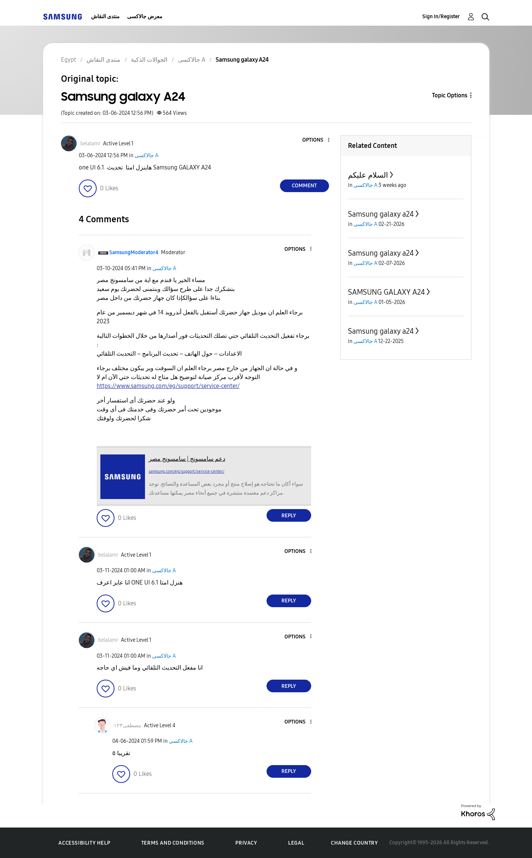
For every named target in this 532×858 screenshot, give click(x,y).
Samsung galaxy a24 (381, 214)
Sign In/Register (441, 16)
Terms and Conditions (172, 843)
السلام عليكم (368, 175)
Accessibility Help (84, 843)
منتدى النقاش (105, 16)
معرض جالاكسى (144, 16)
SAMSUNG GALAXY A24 (386, 292)
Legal (296, 843)
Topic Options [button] (449, 95)
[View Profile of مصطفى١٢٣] (127, 725)
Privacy (246, 843)
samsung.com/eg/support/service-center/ (187, 471)
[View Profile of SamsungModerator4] (133, 252)
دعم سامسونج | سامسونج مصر (187, 458)
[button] (316, 140)
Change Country (354, 843)
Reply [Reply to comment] (288, 515)
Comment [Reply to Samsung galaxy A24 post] (304, 185)
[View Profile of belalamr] (90, 143)
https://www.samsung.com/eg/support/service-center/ (168, 385)
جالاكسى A (146, 155)
